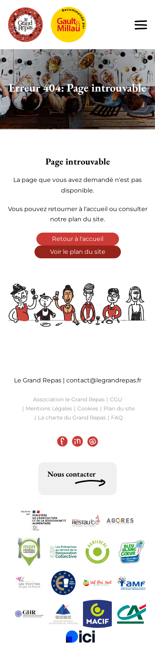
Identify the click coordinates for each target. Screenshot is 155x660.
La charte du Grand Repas (72, 417)
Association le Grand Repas (69, 399)
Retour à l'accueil (77, 238)
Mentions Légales (49, 408)
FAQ (117, 417)
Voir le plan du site (77, 251)
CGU (116, 399)
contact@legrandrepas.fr (103, 380)
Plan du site (119, 408)
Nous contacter (71, 474)
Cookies (87, 408)
